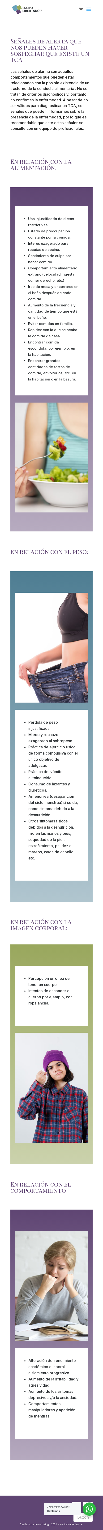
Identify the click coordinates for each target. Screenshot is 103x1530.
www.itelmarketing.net (70, 1524)
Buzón (83, 1517)
